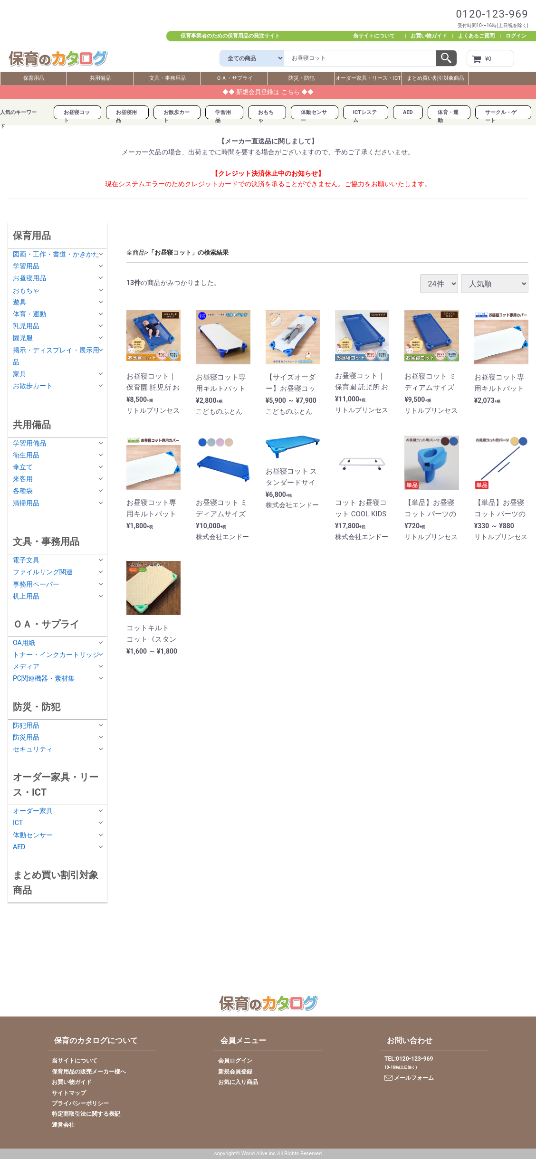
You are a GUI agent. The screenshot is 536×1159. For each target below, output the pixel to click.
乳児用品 (26, 326)
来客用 (23, 479)
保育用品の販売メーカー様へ (89, 1071)
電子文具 (26, 560)
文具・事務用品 (167, 78)
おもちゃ (26, 290)
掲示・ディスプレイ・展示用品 (56, 356)
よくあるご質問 (476, 36)
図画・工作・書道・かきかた (56, 254)
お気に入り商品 (238, 1082)
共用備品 (100, 78)
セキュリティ (33, 749)
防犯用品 (26, 725)
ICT (18, 823)
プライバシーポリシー (80, 1103)
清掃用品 (26, 503)
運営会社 (63, 1124)
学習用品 (26, 266)
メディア (26, 667)
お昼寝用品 (29, 278)
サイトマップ (69, 1093)
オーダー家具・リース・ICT (368, 78)
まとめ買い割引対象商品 (435, 78)
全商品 (135, 252)
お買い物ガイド (429, 36)
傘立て (23, 467)
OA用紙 (24, 642)
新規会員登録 (235, 1071)
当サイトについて (376, 36)
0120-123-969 (492, 14)
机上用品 (26, 596)
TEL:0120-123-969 (408, 1059)
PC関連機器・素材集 (44, 679)
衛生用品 (26, 455)
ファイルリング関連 (43, 572)
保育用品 (33, 78)
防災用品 (26, 737)
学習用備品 (29, 443)
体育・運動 (29, 314)
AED (408, 112)
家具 (19, 374)
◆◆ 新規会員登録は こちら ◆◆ (268, 91)
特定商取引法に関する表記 (86, 1114)
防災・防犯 (301, 78)
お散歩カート (33, 386)
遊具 (19, 302)
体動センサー (33, 835)
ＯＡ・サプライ (234, 78)
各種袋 (23, 491)
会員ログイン (235, 1061)
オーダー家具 (33, 811)
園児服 (23, 338)
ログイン (516, 36)
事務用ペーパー (36, 584)
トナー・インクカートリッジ (56, 654)
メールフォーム (409, 1077)
